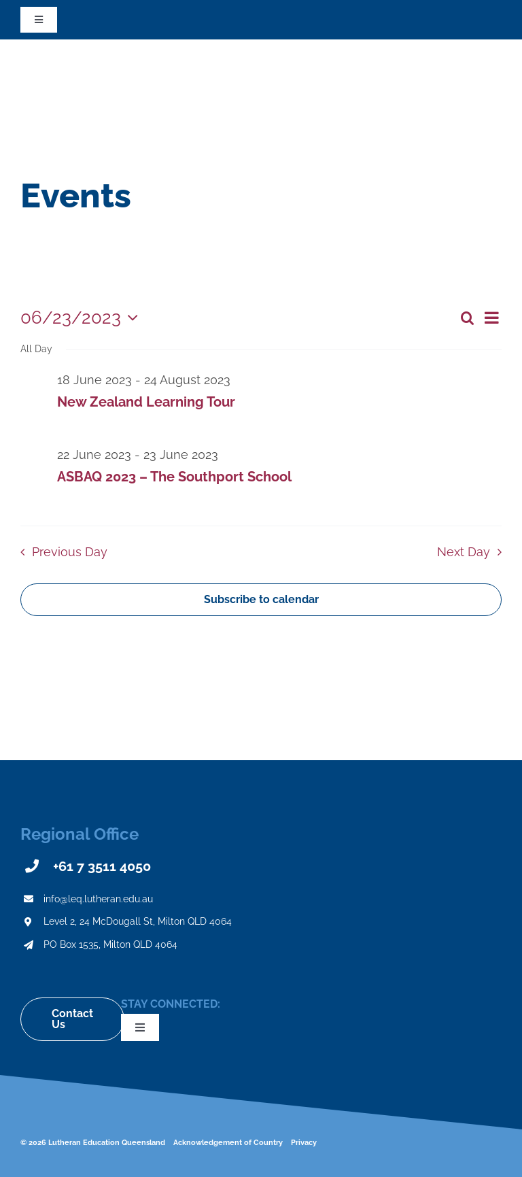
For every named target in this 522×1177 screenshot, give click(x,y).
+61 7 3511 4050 (102, 866)
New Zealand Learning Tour (146, 402)
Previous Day (69, 552)
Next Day (463, 552)
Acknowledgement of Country (228, 1142)
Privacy (304, 1142)
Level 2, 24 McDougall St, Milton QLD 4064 (138, 921)
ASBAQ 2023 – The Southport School (174, 476)
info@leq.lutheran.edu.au (98, 898)
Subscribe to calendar (261, 599)
